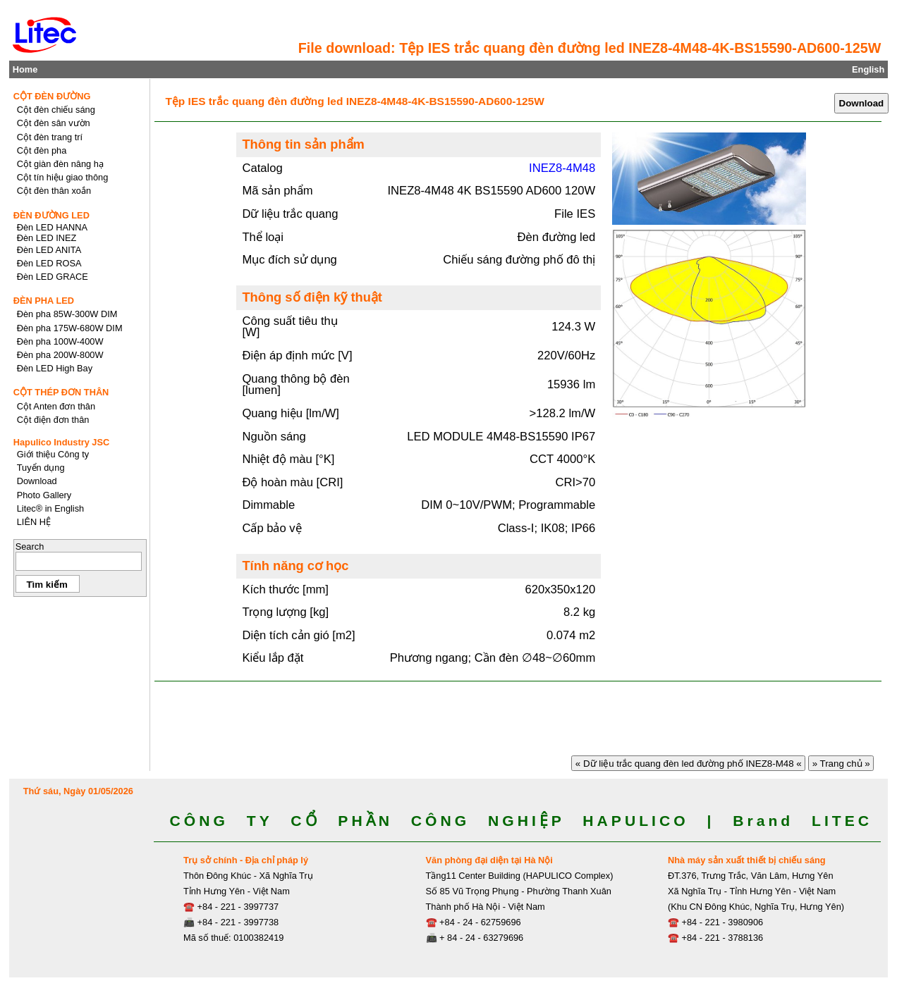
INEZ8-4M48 (562, 168)
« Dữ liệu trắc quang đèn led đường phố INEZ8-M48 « (688, 763)
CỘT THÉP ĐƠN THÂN (61, 392)
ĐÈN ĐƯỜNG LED (51, 215)
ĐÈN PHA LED (43, 300)
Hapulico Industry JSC (61, 442)
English (868, 69)
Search (30, 546)
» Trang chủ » (841, 763)
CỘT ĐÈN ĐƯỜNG (52, 96)
